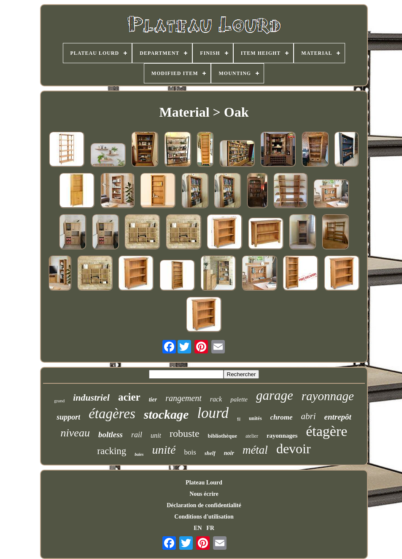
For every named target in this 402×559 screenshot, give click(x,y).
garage (274, 395)
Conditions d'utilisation (203, 517)
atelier (252, 436)
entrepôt (337, 416)
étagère (326, 431)
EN (198, 528)
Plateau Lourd (204, 482)
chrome (281, 417)
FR (210, 528)
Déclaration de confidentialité (204, 505)
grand (59, 400)
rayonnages (282, 435)
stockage (166, 414)
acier (129, 397)
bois (190, 452)
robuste (185, 433)
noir (229, 453)
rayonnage (328, 396)
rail (136, 435)
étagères (112, 413)
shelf (210, 453)
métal (255, 450)
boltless (110, 434)
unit (156, 435)
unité (163, 449)
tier (153, 399)
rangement (183, 398)
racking (111, 451)
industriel (91, 397)
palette (239, 399)
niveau (75, 433)
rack (216, 399)
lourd (213, 413)
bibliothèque (222, 436)
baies (139, 454)
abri (308, 416)
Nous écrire (204, 494)
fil (238, 419)
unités (255, 418)
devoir (293, 448)
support (68, 417)
